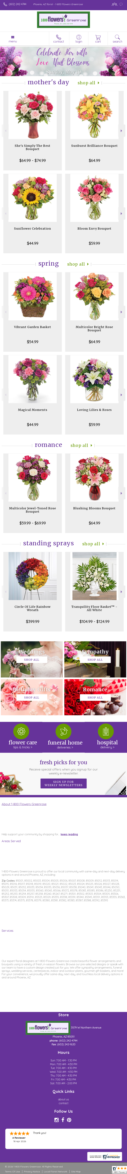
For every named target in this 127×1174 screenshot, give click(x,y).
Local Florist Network (55, 1171)
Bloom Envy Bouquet (94, 228)
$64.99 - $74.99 (32, 160)
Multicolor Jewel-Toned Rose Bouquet (32, 509)
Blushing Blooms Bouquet (94, 508)
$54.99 (32, 341)
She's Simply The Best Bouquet (32, 147)
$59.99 (94, 243)
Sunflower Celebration (32, 228)
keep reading (69, 834)
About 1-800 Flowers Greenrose (24, 804)
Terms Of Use (12, 1171)
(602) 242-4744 (17, 4)
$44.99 (32, 243)
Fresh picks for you (63, 767)
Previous (5, 131)
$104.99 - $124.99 (94, 621)
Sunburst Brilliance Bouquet (94, 146)
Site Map (76, 1171)
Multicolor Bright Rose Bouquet (94, 328)
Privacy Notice (32, 1171)
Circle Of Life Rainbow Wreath (33, 608)
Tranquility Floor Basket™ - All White (94, 608)
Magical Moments (32, 410)
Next (121, 131)
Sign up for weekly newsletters (64, 783)
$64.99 (94, 160)
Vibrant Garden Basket (32, 327)
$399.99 (32, 621)
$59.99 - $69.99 (33, 523)
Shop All (87, 82)
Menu (13, 41)
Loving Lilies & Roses (94, 410)
